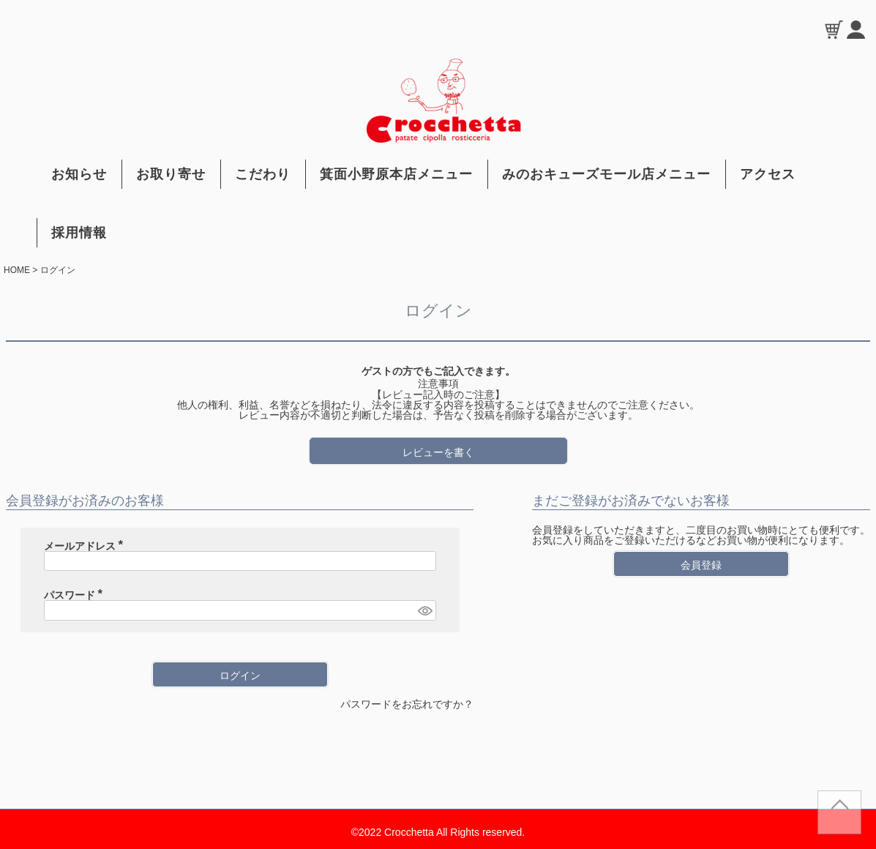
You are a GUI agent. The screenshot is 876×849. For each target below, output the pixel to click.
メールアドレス (86, 546)
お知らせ (79, 174)
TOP (839, 818)
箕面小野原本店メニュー (396, 174)
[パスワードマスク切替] (424, 610)
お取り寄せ (171, 174)
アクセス (767, 174)
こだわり (263, 174)
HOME (17, 270)
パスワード (76, 595)
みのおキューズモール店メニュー (606, 174)
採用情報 (79, 232)
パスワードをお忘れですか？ (406, 704)
